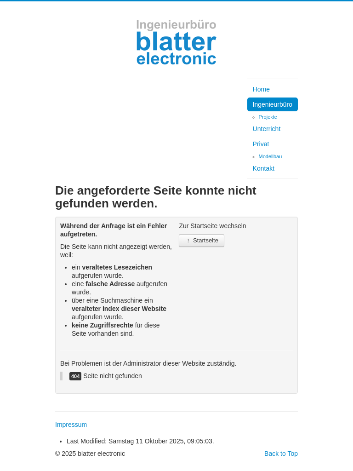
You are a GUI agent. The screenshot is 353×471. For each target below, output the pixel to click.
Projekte (268, 117)
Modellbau (270, 156)
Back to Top (281, 453)
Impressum (71, 424)
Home (261, 89)
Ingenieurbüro (272, 104)
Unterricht (267, 128)
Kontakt (263, 168)
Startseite (201, 240)
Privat (261, 144)
